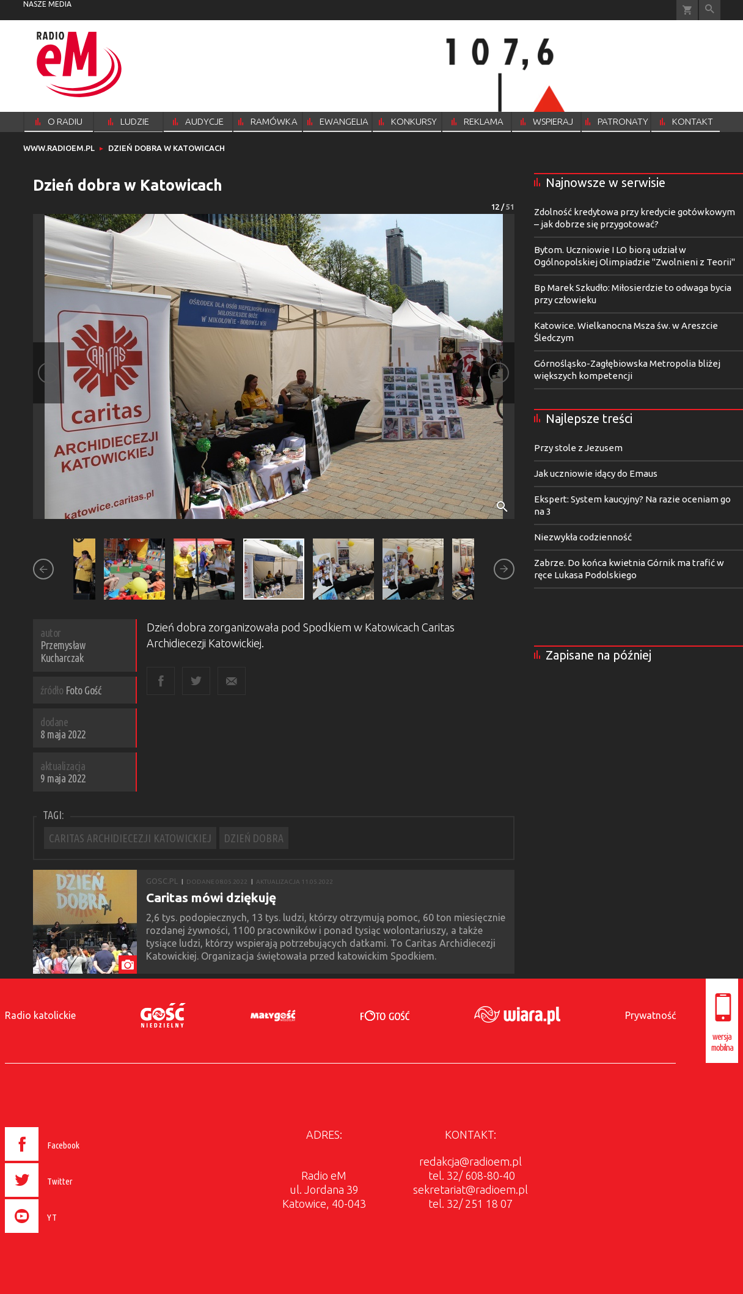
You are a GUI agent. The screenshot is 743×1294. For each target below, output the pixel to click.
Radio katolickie (40, 1015)
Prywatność (650, 1015)
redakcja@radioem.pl (470, 1161)
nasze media (47, 4)
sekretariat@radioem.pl (470, 1189)
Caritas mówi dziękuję (211, 897)
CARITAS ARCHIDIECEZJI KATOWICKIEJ (130, 838)
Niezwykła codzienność (583, 537)
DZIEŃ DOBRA (254, 838)
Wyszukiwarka (709, 10)
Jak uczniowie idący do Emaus (595, 473)
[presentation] (68, 1234)
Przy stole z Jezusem (578, 448)
